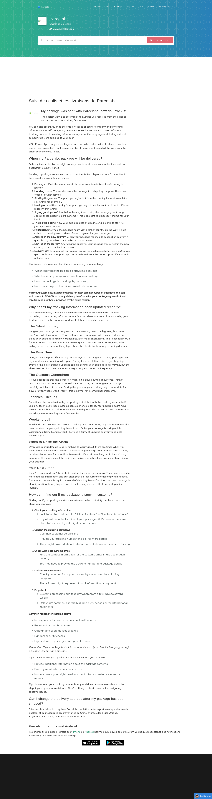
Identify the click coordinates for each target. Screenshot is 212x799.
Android (89, 731)
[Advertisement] (106, 76)
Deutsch (108, 789)
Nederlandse (119, 789)
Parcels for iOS (124, 762)
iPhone (76, 731)
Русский (162, 789)
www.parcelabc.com (63, 28)
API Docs (165, 785)
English (74, 789)
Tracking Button (143, 785)
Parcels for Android (147, 762)
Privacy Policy (123, 785)
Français (82, 789)
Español (90, 789)
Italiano (137, 789)
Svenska (129, 789)
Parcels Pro (102, 7)
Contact (151, 7)
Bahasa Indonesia (150, 789)
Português (99, 789)
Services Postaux (124, 7)
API (156, 785)
